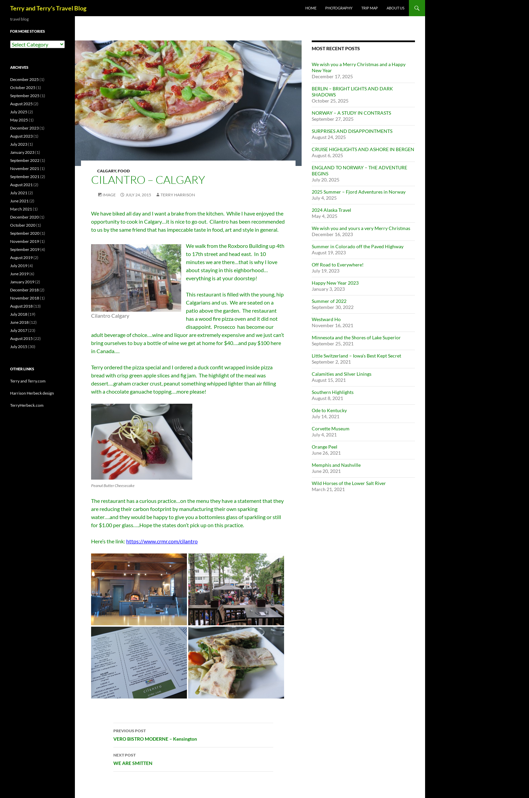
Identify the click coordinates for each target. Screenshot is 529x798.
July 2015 (18, 346)
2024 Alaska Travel (331, 210)
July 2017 (18, 330)
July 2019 (18, 265)
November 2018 (24, 298)
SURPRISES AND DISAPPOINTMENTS (352, 131)
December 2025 (24, 79)
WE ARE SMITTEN (193, 758)
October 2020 (22, 225)
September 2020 (24, 233)
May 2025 (19, 119)
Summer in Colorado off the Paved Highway (357, 246)
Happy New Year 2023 (335, 283)
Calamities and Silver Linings (341, 374)
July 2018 (18, 314)
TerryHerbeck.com (27, 405)
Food (124, 170)
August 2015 (21, 338)
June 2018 (19, 322)
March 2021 (21, 208)
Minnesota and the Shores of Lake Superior (356, 337)
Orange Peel (324, 447)
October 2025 (22, 87)
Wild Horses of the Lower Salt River (349, 483)
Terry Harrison (178, 194)
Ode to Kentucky (329, 410)
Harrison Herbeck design (32, 393)
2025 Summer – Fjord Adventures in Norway (359, 192)
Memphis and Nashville (336, 465)
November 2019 (24, 241)
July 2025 (18, 111)
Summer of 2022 (329, 301)
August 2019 (21, 257)
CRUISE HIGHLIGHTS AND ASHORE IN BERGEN (363, 149)
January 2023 (22, 152)
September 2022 (24, 160)
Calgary (106, 170)
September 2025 (24, 95)
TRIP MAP (369, 8)
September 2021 (24, 176)
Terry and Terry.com (28, 380)
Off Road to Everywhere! (338, 264)
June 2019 (19, 273)
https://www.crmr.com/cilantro (162, 541)
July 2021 (18, 192)
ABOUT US (396, 8)
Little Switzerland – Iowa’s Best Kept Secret (356, 356)
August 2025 (21, 103)
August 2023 (21, 136)
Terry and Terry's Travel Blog (48, 8)
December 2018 (24, 289)
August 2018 (21, 306)
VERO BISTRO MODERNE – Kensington (193, 734)
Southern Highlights (333, 392)
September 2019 (24, 249)
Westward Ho (326, 319)
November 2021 (24, 168)
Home (310, 8)
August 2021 (21, 184)
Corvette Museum (331, 428)
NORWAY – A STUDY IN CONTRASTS (351, 113)
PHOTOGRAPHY (339, 8)
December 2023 (24, 128)
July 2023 (18, 144)
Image (109, 194)
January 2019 (22, 281)
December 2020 (24, 217)
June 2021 (19, 200)
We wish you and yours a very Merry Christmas (361, 228)
